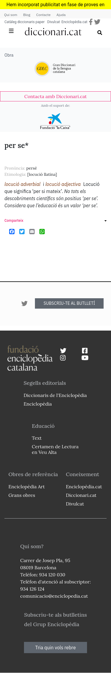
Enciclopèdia (38, 404)
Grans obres (21, 495)
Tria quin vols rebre (55, 647)
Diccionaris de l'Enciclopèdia (55, 395)
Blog (26, 14)
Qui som (10, 14)
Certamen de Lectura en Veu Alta (55, 449)
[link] (55, 96)
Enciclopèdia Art (26, 486)
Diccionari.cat (81, 495)
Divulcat (53, 22)
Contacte (43, 14)
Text (37, 438)
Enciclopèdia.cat (74, 22)
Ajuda (61, 14)
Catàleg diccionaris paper (24, 22)
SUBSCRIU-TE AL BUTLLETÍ (69, 303)
